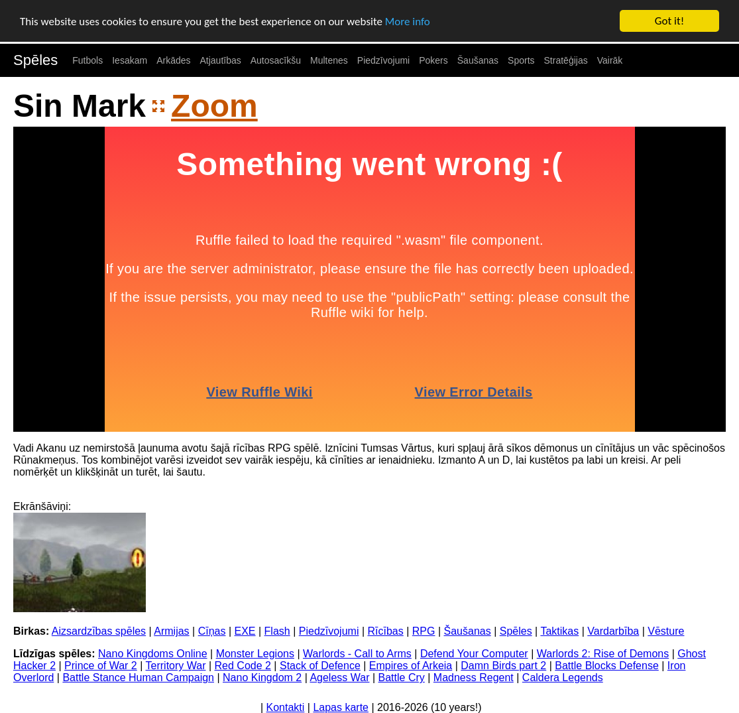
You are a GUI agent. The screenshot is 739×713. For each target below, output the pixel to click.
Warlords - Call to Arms (357, 653)
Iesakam (129, 60)
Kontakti (285, 707)
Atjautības (220, 60)
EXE (245, 631)
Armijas (171, 631)
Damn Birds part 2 (503, 665)
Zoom (214, 105)
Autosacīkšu (276, 60)
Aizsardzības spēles (99, 631)
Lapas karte (341, 707)
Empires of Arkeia (410, 665)
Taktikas (559, 631)
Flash (277, 631)
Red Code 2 (243, 665)
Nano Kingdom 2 (262, 677)
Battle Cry (401, 677)
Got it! (669, 21)
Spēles (35, 60)
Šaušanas (477, 60)
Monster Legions (255, 653)
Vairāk (610, 60)
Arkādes (173, 60)
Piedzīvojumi (383, 60)
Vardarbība (613, 631)
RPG (423, 631)
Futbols (87, 60)
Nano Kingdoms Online (152, 653)
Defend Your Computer (474, 653)
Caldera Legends (562, 677)
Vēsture (666, 631)
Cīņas (212, 631)
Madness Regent (473, 677)
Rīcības (386, 631)
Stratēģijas (566, 60)
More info (407, 21)
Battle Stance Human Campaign (138, 677)
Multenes (329, 60)
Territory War (176, 665)
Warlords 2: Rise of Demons (603, 653)
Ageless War (339, 677)
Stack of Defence (320, 665)
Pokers (433, 60)
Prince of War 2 (100, 665)
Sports (521, 60)
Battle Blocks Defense (607, 665)
